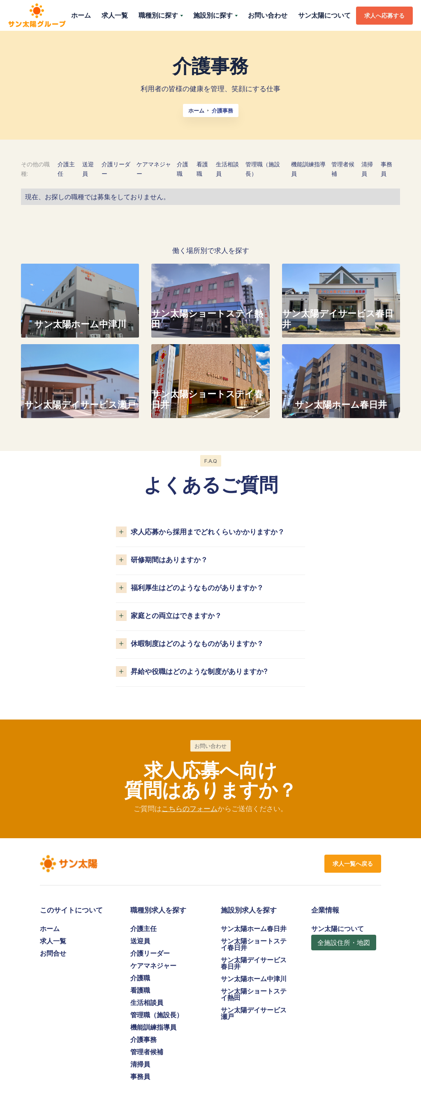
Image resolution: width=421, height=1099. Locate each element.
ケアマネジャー (153, 965)
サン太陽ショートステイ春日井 (254, 944)
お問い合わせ (267, 15)
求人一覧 (115, 15)
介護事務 (143, 1039)
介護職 (140, 978)
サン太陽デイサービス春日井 (254, 963)
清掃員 (140, 1064)
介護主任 (143, 928)
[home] (37, 15)
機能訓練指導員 (153, 1027)
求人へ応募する (384, 15)
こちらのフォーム (189, 809)
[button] (160, 15)
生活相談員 (146, 1002)
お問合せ (53, 953)
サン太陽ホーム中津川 (254, 979)
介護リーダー (150, 953)
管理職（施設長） (156, 1015)
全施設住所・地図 (343, 942)
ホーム (81, 15)
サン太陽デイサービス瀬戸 (254, 1013)
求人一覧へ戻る (353, 863)
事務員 (140, 1076)
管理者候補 (146, 1052)
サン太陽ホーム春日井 (254, 928)
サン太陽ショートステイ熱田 (254, 994)
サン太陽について (324, 15)
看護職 (140, 990)
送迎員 (140, 941)
